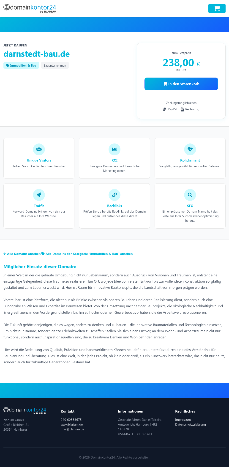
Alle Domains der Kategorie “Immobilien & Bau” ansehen (87, 253)
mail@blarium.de (72, 429)
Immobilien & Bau (21, 65)
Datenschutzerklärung (190, 424)
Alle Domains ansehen (22, 253)
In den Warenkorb (181, 83)
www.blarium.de (72, 424)
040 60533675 (71, 419)
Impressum (183, 419)
